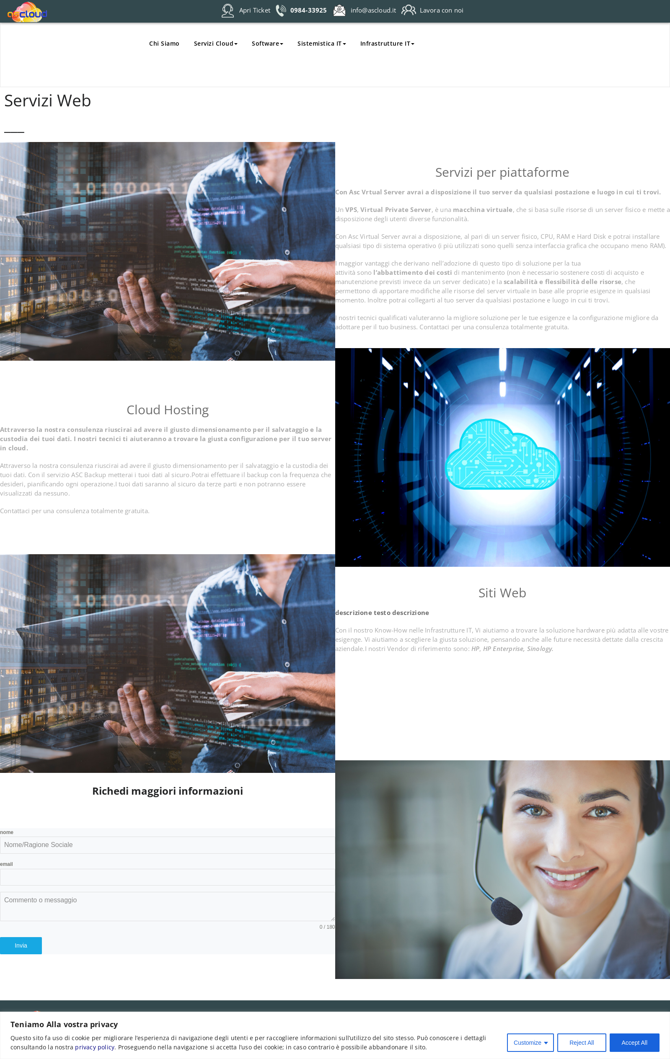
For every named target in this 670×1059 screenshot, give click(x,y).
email (6, 864)
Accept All (634, 1042)
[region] (335, 1035)
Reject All (581, 1042)
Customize (527, 1042)
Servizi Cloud (216, 43)
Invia (21, 945)
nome (6, 832)
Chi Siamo (164, 43)
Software (267, 43)
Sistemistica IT (321, 43)
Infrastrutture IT (387, 43)
